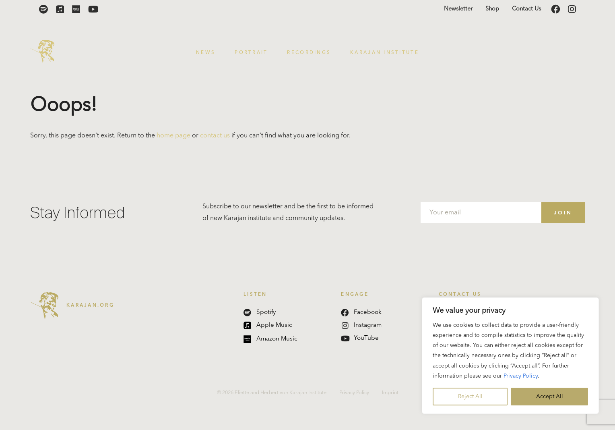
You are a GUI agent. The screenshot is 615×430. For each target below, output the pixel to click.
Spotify (260, 312)
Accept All (549, 396)
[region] (510, 355)
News (205, 52)
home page (173, 136)
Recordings (309, 52)
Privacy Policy (521, 376)
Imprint (390, 392)
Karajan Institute (384, 52)
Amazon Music (270, 339)
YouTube (360, 338)
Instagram (362, 325)
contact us (215, 136)
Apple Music (268, 325)
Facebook (361, 312)
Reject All (470, 396)
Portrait (251, 52)
